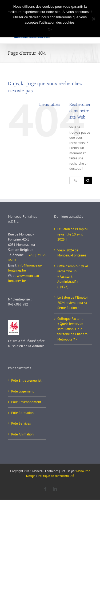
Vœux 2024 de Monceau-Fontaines (71, 253)
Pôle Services (21, 423)
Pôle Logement (22, 391)
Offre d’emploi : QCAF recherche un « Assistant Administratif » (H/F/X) (73, 276)
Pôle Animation (22, 434)
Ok (50, 29)
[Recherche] (88, 180)
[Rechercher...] (76, 180)
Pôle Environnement (26, 402)
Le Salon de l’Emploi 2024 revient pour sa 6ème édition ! (72, 302)
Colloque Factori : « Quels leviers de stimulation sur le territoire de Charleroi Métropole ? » (72, 329)
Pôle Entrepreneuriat (26, 380)
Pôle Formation (22, 413)
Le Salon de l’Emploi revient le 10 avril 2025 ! (72, 234)
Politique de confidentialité (56, 476)
